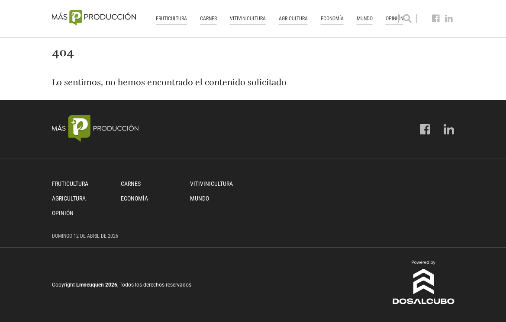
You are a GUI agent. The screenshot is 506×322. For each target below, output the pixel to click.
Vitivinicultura (248, 19)
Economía (332, 19)
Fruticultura (171, 19)
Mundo (365, 19)
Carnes (208, 19)
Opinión (63, 213)
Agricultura (293, 19)
